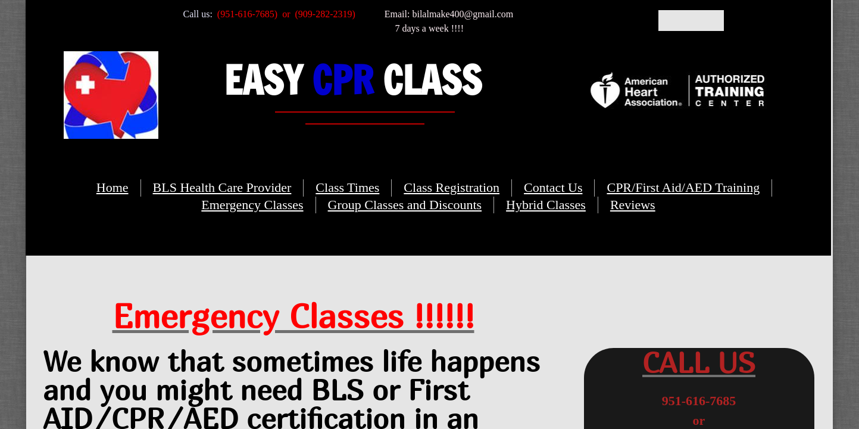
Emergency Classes (252, 204)
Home (112, 187)
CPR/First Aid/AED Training (683, 187)
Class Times (347, 187)
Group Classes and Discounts (405, 204)
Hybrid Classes (546, 204)
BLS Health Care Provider (222, 187)
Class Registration (451, 187)
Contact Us (553, 187)
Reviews (632, 204)
